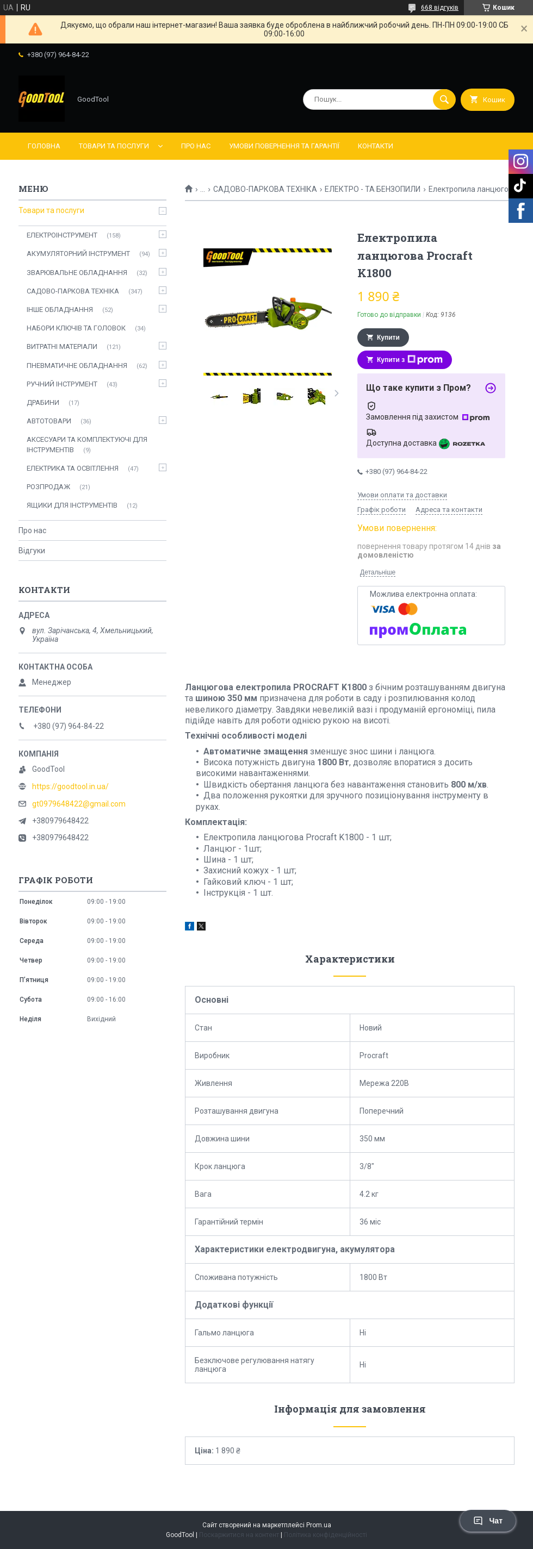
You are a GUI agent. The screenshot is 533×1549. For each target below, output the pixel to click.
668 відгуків (439, 7)
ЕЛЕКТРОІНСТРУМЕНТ (62, 235)
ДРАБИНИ (43, 402)
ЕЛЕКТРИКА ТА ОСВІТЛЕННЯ (73, 468)
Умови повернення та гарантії (284, 146)
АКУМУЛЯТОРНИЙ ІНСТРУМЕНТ (78, 253)
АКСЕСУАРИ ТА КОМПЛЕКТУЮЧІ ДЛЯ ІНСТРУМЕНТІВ (87, 444)
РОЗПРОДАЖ (48, 487)
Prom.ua (318, 1525)
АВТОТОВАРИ (49, 421)
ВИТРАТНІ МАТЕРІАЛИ (62, 346)
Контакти (375, 146)
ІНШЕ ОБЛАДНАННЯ (60, 309)
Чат (488, 1521)
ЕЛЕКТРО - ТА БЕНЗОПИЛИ (372, 189)
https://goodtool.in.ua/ (70, 786)
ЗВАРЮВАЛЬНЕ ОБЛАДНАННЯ (77, 272)
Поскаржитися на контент (239, 1535)
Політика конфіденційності (325, 1535)
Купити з (410, 360)
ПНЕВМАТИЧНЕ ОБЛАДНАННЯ (77, 365)
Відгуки (31, 550)
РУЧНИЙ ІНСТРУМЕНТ (62, 384)
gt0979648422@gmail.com (79, 804)
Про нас (195, 146)
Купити (388, 337)
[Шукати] (444, 99)
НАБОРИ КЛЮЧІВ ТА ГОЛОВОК (76, 328)
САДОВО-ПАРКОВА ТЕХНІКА (265, 189)
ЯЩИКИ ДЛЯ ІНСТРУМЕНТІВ (72, 505)
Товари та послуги (114, 146)
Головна (44, 146)
